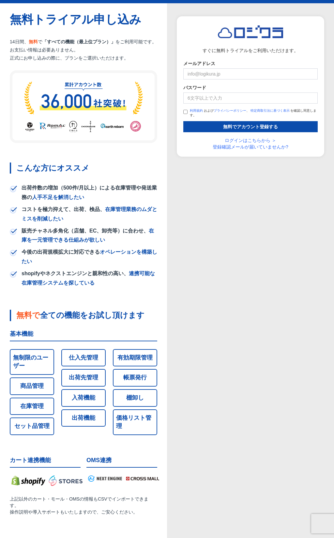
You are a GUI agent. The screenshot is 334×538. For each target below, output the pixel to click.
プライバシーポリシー (230, 110)
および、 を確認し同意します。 (249, 113)
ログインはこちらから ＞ (250, 140)
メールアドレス (199, 63)
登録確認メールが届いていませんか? (250, 146)
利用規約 (196, 110)
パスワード (194, 87)
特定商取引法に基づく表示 (270, 110)
